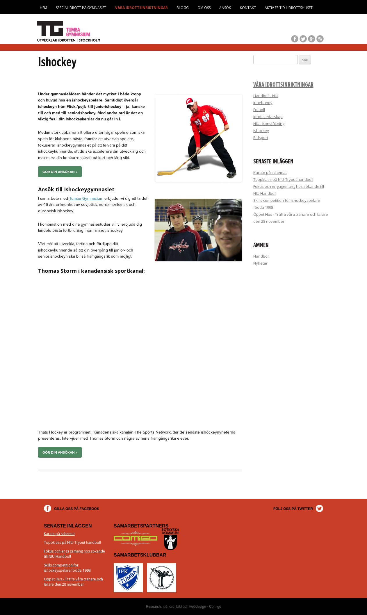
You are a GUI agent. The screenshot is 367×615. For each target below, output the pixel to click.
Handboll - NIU (265, 95)
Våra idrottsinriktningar (141, 7)
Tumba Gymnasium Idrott (69, 31)
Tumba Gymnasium (86, 198)
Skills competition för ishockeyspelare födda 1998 (67, 568)
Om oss (204, 7)
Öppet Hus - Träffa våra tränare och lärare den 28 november (73, 582)
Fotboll (259, 109)
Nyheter (260, 263)
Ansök (225, 7)
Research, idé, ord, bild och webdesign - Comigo (183, 607)
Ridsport (260, 137)
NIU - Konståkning (268, 123)
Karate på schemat (270, 172)
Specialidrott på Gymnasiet (81, 7)
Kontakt (248, 7)
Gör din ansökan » (59, 172)
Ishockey (261, 130)
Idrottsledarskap (268, 116)
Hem (43, 7)
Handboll (261, 256)
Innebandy (262, 102)
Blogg (183, 7)
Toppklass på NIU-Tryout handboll (283, 179)
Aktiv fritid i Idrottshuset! (289, 7)
